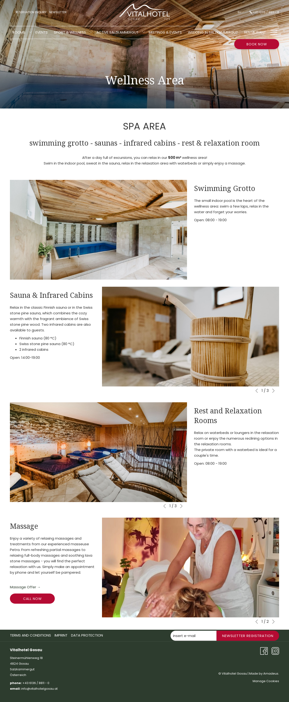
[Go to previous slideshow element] (257, 391)
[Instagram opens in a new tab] (275, 650)
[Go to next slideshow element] (273, 391)
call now (32, 598)
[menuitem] (52, 32)
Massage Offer (25, 587)
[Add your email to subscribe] (193, 636)
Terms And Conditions (30, 635)
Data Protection (87, 635)
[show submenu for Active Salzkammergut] (78, 32)
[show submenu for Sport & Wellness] (26, 32)
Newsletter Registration (247, 635)
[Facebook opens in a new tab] (264, 650)
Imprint (61, 635)
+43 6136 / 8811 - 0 (264, 12)
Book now (256, 44)
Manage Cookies (266, 681)
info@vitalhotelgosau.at (39, 688)
